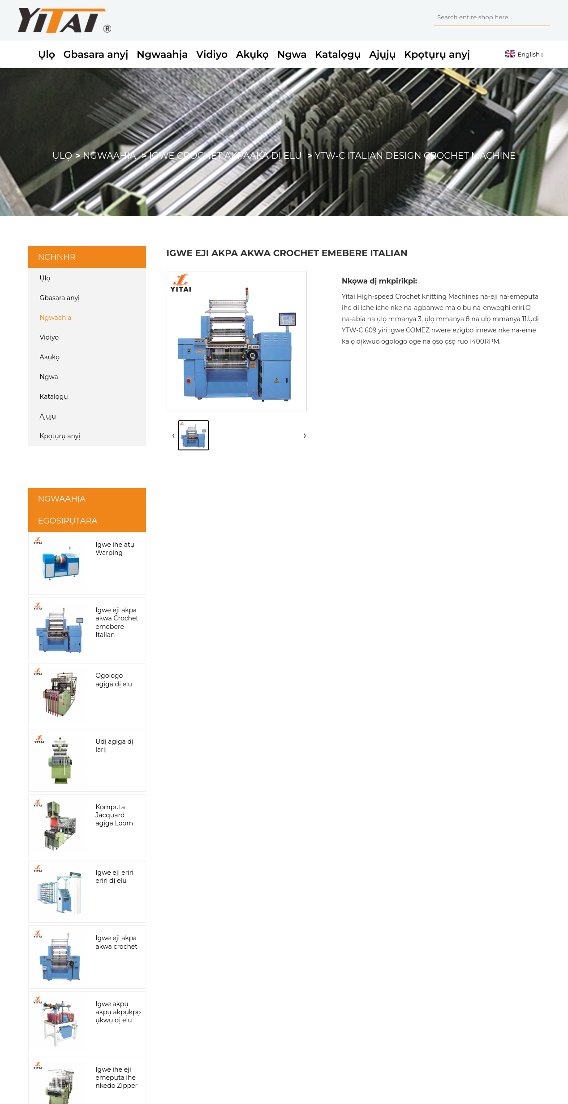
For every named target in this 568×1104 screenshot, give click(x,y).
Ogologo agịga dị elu (113, 680)
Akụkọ (252, 54)
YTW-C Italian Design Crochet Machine (415, 155)
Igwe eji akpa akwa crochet (116, 942)
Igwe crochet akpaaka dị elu (225, 155)
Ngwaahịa (162, 54)
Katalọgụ (338, 54)
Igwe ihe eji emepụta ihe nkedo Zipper (116, 1077)
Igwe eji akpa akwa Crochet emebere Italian (116, 622)
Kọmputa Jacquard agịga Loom (114, 815)
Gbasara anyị (96, 54)
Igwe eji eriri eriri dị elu (114, 876)
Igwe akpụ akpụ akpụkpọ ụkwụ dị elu (118, 1012)
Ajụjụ (382, 54)
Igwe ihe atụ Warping (114, 549)
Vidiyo (212, 54)
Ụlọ (46, 54)
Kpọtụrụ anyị (437, 54)
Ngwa (292, 54)
